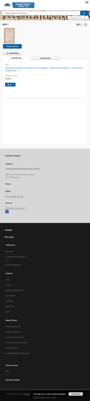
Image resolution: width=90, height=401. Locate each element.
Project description (13, 326)
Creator (9, 285)
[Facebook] (7, 211)
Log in (8, 370)
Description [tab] (16, 58)
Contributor (10, 306)
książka (8, 78)
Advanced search (76, 18)
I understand (76, 394)
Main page (9, 237)
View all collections (13, 265)
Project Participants (13, 332)
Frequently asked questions (17, 342)
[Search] (84, 13)
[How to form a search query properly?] (86, 17)
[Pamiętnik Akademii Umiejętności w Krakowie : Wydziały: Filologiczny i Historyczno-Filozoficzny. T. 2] (9, 35)
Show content (12, 46)
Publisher (9, 301)
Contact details (12, 348)
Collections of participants (16, 256)
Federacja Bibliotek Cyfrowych (18, 353)
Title (7, 279)
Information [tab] (45, 58)
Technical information (14, 337)
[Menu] (86, 2)
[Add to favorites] (85, 24)
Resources (10, 251)
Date (7, 311)
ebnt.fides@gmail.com (14, 196)
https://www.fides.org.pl (16, 208)
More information (59, 394)
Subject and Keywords (14, 290)
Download (12, 53)
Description (10, 295)
